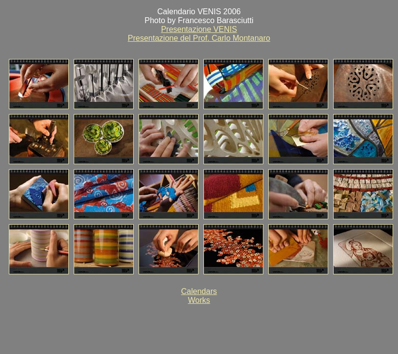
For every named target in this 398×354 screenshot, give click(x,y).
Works (199, 300)
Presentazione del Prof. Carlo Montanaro (199, 38)
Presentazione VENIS (199, 29)
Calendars (199, 291)
